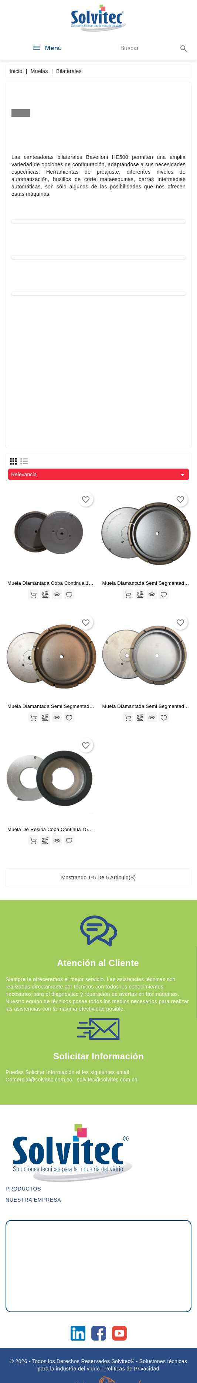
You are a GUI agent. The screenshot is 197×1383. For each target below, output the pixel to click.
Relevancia (99, 474)
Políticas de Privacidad (131, 1369)
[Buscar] (129, 48)
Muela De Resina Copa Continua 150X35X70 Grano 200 (70, 829)
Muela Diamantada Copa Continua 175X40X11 (59, 583)
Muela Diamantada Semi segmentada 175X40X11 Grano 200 (76, 706)
